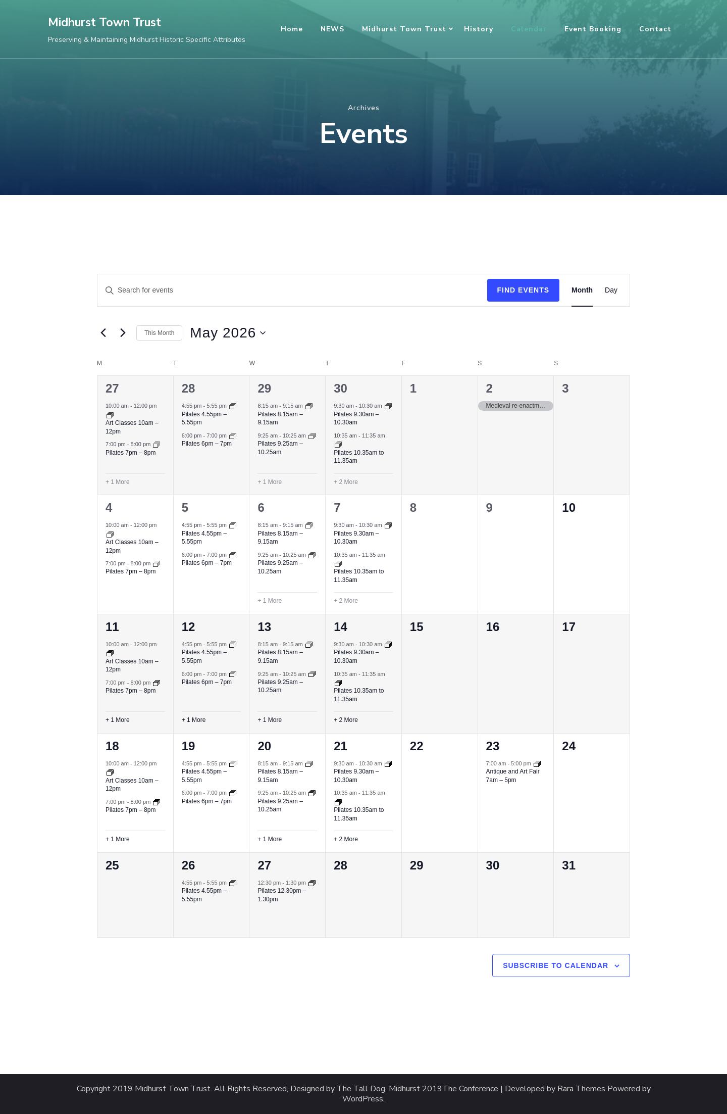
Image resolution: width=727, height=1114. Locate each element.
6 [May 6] (260, 507)
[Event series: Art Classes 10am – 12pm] (110, 415)
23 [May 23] (493, 746)
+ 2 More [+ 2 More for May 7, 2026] (346, 600)
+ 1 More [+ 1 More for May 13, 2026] (269, 719)
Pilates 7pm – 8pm (130, 452)
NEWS (332, 29)
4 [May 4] (109, 507)
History (478, 29)
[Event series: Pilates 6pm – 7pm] (232, 435)
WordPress (362, 1099)
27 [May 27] (264, 865)
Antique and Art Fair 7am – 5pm (513, 776)
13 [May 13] (264, 627)
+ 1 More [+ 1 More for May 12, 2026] (194, 719)
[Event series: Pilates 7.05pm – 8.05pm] (156, 444)
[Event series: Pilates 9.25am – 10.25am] (312, 435)
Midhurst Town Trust (104, 22)
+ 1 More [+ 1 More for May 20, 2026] (269, 839)
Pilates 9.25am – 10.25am (279, 686)
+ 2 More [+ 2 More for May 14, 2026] (346, 719)
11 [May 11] (112, 627)
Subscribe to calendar (555, 965)
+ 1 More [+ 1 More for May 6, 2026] (269, 600)
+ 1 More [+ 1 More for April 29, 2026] (269, 482)
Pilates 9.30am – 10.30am (356, 418)
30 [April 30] (340, 388)
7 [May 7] (337, 507)
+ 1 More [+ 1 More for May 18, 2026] (118, 839)
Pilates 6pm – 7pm (207, 443)
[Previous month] (103, 333)
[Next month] (123, 333)
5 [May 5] (185, 507)
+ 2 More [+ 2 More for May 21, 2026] (346, 839)
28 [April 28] (188, 388)
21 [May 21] (340, 746)
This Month (159, 332)
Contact (655, 29)
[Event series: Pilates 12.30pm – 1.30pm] (312, 883)
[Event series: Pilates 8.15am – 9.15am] (309, 406)
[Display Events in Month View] (582, 290)
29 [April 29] (264, 388)
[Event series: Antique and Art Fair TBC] (537, 763)
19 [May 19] (188, 746)
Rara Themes (581, 1089)
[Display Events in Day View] (611, 290)
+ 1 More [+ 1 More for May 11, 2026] (118, 719)
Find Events (523, 290)
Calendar (529, 29)
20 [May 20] (264, 746)
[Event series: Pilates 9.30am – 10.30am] (388, 406)
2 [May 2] (489, 388)
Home (292, 29)
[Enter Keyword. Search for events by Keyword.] (292, 290)
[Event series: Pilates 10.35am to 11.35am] (338, 444)
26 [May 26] (188, 865)
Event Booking (592, 29)
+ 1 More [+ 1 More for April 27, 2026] (118, 482)
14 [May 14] (340, 627)
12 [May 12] (188, 627)
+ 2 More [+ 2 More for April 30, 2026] (346, 482)
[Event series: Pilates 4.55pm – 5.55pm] (232, 406)
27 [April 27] (112, 388)
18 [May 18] (112, 746)
